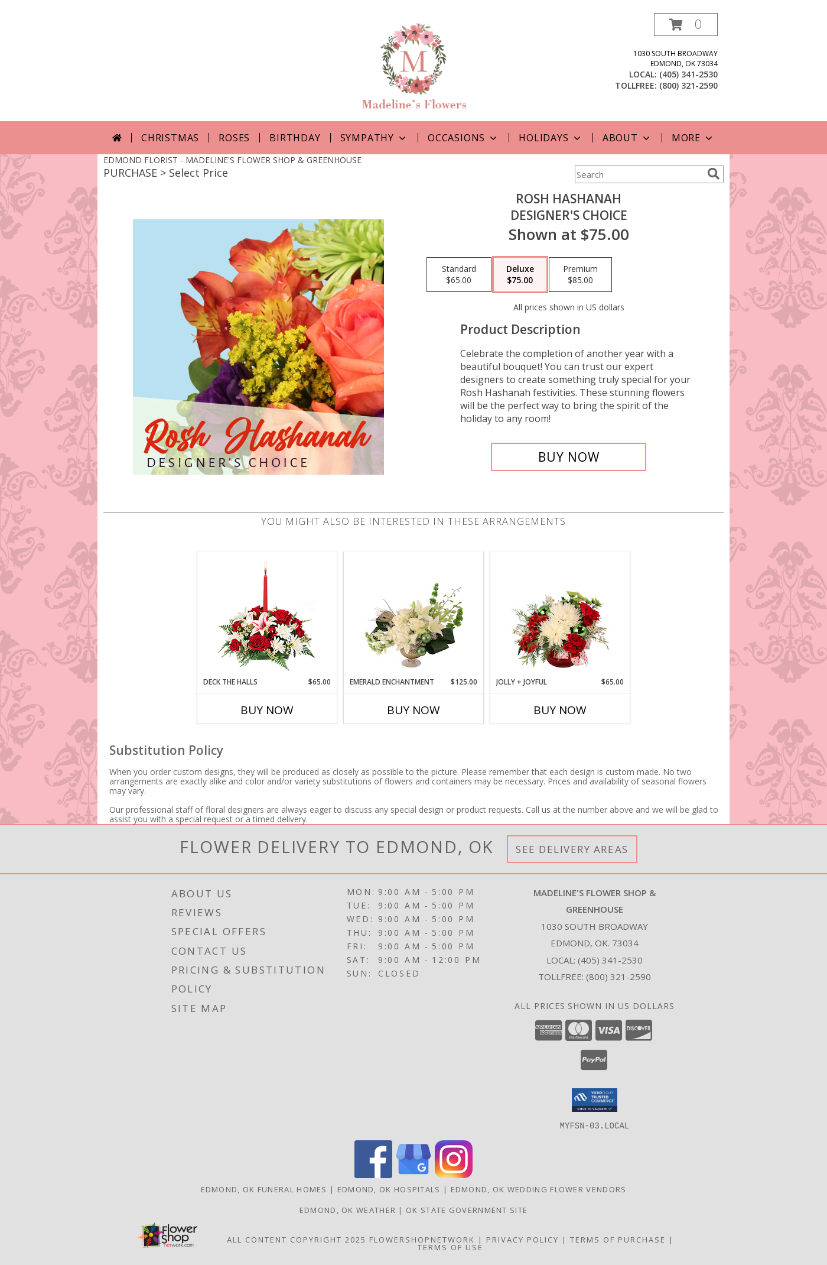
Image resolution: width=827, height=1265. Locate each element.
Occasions (463, 137)
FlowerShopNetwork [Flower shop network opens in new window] (422, 1239)
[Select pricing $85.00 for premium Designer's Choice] (580, 275)
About (627, 137)
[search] (713, 173)
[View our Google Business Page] (413, 1174)
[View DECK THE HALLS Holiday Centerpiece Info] (267, 614)
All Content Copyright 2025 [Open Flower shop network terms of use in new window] (296, 1239)
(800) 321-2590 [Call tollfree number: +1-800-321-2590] (688, 85)
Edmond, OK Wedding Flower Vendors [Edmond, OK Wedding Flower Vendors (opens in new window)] (539, 1188)
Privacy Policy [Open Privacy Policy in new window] (522, 1239)
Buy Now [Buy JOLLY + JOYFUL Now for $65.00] (560, 710)
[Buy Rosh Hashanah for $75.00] (568, 457)
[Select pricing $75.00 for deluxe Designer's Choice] (520, 275)
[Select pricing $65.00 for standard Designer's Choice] (459, 275)
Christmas (170, 137)
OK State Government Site (467, 1209)
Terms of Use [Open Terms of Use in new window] (450, 1246)
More (693, 137)
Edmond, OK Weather (347, 1209)
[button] (686, 24)
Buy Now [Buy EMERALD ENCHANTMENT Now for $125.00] (413, 710)
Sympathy (374, 137)
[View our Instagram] (454, 1174)
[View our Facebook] (373, 1174)
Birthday (294, 137)
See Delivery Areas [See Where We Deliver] (572, 849)
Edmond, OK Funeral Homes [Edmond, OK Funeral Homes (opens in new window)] (264, 1188)
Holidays (550, 137)
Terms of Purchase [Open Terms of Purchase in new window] (618, 1239)
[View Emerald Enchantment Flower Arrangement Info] (413, 614)
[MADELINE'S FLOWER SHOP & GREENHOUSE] (413, 67)
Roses (234, 137)
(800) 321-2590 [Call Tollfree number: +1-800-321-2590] (618, 976)
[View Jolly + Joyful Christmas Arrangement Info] (560, 614)
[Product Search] (638, 174)
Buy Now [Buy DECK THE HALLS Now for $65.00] (267, 710)
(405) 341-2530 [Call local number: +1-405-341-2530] (688, 74)
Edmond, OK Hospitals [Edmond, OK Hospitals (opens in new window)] (389, 1188)
